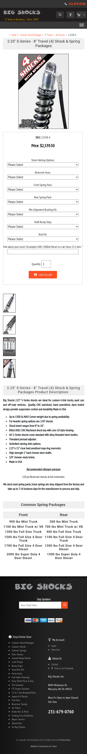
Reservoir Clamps (19, 704)
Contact (54, 664)
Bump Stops (17, 666)
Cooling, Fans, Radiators (22, 715)
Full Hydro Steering (20, 677)
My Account (58, 640)
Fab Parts (16, 700)
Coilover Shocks (19, 646)
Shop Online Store (22, 637)
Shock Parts (17, 723)
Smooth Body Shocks (21, 658)
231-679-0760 (77, 4)
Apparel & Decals (20, 696)
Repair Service (18, 719)
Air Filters (16, 708)
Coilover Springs (19, 650)
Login (53, 645)
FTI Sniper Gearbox (20, 688)
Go (64, 604)
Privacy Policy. (65, 739)
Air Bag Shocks (18, 727)
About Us (57, 658)
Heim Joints (17, 673)
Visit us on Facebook (62, 668)
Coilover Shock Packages (23, 642)
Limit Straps (17, 662)
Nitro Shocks (17, 654)
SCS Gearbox (17, 685)
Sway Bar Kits (18, 669)
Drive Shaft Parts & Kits (23, 681)
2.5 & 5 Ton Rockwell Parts (24, 692)
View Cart (55, 649)
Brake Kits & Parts (20, 711)
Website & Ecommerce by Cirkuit (44, 746)
